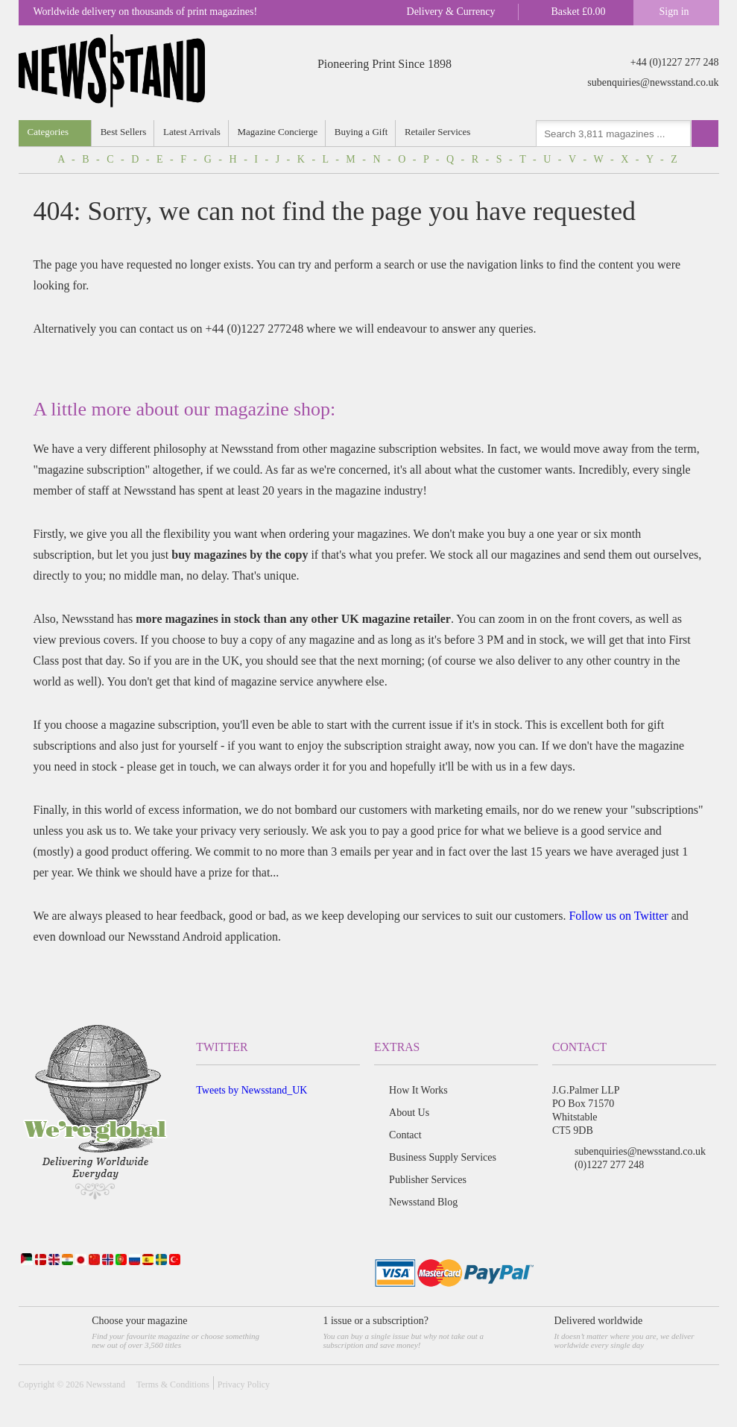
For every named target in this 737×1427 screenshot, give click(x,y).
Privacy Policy (244, 1384)
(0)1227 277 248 (609, 1164)
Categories (48, 131)
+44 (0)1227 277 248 (674, 62)
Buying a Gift (362, 131)
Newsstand (105, 1384)
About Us (409, 1112)
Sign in (674, 11)
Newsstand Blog (423, 1202)
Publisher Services (427, 1179)
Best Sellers (124, 131)
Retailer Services (439, 131)
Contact (405, 1135)
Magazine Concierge (278, 131)
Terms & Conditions (172, 1384)
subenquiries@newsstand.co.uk (652, 82)
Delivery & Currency (451, 11)
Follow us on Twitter (618, 915)
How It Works (418, 1090)
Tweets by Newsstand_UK (251, 1090)
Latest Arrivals (192, 131)
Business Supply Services (442, 1157)
